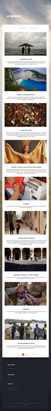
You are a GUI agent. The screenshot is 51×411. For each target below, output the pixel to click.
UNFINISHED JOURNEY (26, 59)
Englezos (26, 404)
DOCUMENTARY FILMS (22, 28)
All (14, 28)
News (9, 378)
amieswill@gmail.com (15, 390)
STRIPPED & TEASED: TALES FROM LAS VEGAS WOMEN (26, 167)
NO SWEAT (26, 204)
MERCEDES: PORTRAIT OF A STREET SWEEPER (26, 275)
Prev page (17, 354)
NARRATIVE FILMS (34, 28)
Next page (34, 354)
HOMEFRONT (26, 309)
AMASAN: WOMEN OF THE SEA (26, 343)
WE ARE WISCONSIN (26, 130)
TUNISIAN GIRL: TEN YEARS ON (26, 238)
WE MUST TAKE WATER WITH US (26, 95)
